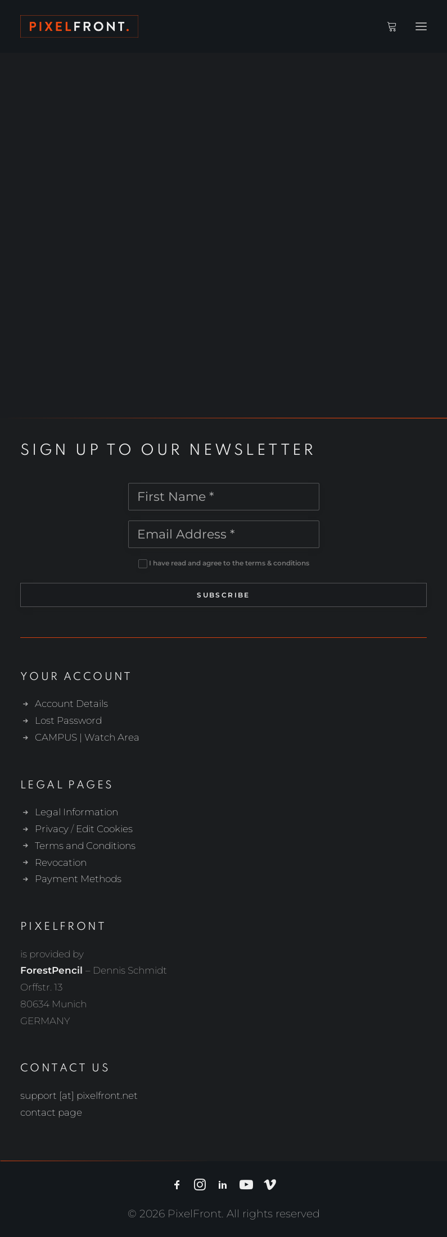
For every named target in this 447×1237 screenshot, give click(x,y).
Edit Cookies (104, 828)
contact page (51, 1112)
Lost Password (68, 720)
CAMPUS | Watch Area (87, 737)
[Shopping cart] (387, 26)
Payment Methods (78, 878)
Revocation (61, 862)
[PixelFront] (79, 26)
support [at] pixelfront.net (79, 1095)
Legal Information (76, 812)
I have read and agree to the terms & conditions (229, 563)
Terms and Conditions (85, 845)
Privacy (52, 828)
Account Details (71, 703)
